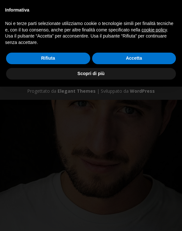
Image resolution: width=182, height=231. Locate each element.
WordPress (142, 91)
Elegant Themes (77, 91)
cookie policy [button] (154, 29)
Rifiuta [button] (48, 58)
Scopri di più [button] (91, 73)
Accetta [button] (134, 58)
